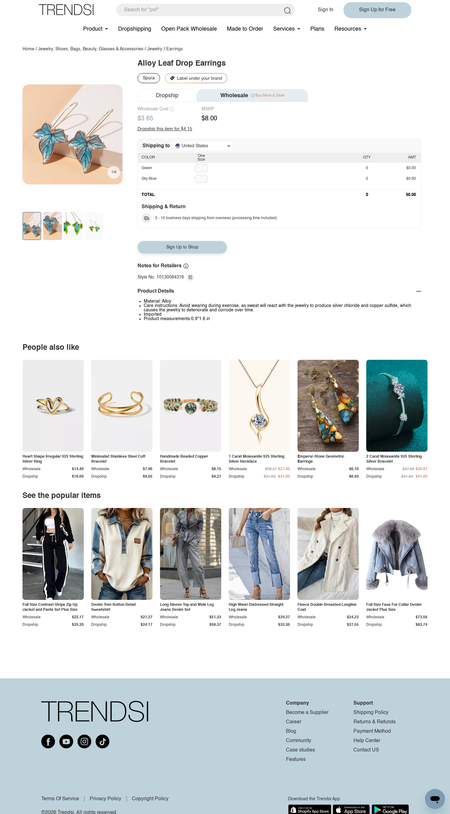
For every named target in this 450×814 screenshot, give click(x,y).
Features (296, 759)
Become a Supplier (307, 712)
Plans (317, 29)
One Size (201, 158)
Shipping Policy (370, 712)
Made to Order (245, 29)
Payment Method (372, 731)
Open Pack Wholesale (189, 29)
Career (293, 722)
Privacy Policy (105, 798)
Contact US (366, 750)
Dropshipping (134, 29)
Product (92, 29)
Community (298, 740)
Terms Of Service (60, 798)
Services (284, 29)
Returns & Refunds (374, 722)
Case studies (300, 750)
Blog (291, 731)
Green (147, 168)
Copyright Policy (150, 798)
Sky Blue (149, 179)
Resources (347, 29)
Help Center (366, 740)
